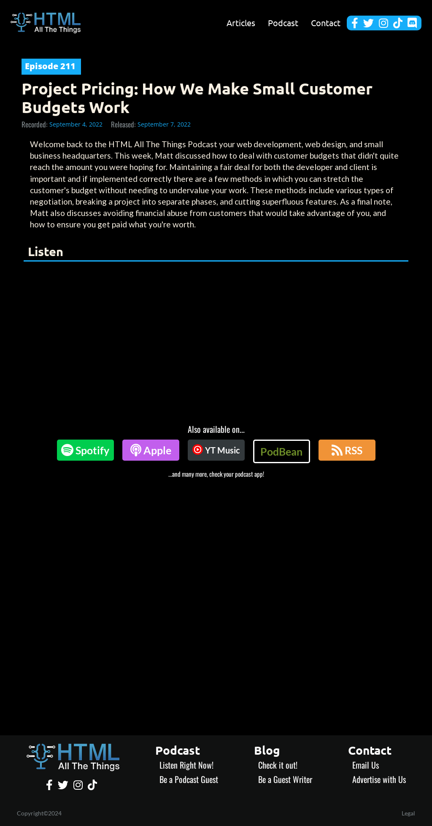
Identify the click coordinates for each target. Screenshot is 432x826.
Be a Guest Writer (285, 779)
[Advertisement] (216, 541)
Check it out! (277, 765)
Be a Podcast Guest (188, 779)
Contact (325, 23)
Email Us (365, 765)
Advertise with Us (379, 779)
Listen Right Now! (186, 765)
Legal (408, 813)
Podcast (283, 23)
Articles (241, 23)
